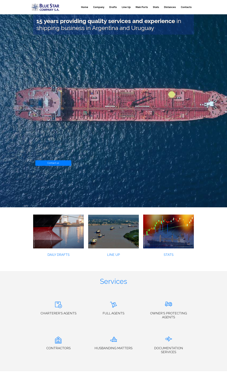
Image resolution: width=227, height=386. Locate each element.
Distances (170, 7)
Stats (156, 7)
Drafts (113, 7)
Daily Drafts (58, 255)
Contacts (186, 7)
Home (84, 7)
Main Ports (142, 7)
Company (98, 7)
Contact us (53, 163)
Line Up (126, 7)
